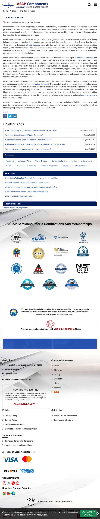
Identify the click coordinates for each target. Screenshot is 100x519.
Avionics (9, 166)
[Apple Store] (4, 493)
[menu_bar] (95, 5)
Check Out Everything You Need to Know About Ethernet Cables (31, 130)
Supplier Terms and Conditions (18, 445)
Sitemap (57, 388)
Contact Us (59, 379)
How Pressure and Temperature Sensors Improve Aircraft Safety (31, 187)
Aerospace (10, 161)
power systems (87, 95)
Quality (57, 374)
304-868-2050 (11, 373)
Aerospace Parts (24, 161)
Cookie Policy (11, 420)
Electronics (31, 166)
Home (6, 11)
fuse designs (34, 45)
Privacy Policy (11, 416)
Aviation (74, 161)
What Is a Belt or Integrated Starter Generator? (24, 135)
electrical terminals (84, 58)
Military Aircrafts (81, 166)
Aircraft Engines (41, 161)
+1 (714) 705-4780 (12, 369)
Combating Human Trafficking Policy (21, 429)
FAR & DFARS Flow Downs (65, 416)
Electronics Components (49, 166)
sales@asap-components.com (18, 379)
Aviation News (86, 161)
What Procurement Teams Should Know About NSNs (26, 192)
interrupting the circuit (40, 84)
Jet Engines (66, 166)
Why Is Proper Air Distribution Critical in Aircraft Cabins (27, 183)
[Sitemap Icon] (56, 392)
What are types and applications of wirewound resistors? (28, 149)
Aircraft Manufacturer (59, 161)
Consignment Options (63, 420)
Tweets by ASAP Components (15, 208)
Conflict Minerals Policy (15, 424)
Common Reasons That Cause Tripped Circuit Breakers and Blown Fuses (35, 144)
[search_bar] (89, 5)
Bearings (20, 166)
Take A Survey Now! (25, 404)
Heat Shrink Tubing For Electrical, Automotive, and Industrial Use (31, 178)
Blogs (56, 383)
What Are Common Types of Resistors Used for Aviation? (28, 140)
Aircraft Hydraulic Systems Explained (20, 196)
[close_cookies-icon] (97, 513)
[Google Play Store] (9, 493)
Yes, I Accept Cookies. (88, 513)
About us (58, 370)
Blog (14, 11)
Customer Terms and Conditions (19, 441)
